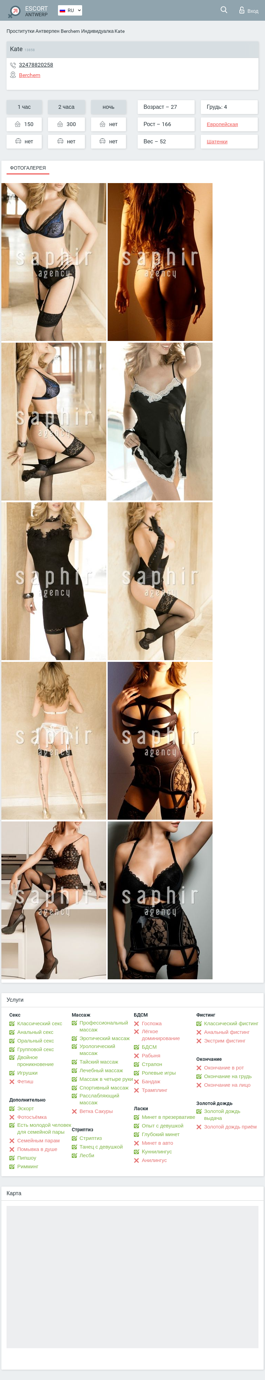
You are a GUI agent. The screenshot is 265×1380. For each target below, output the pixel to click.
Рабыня (151, 1056)
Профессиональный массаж (104, 1026)
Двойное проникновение (35, 1060)
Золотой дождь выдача (222, 1114)
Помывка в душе (37, 1149)
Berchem (70, 31)
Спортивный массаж (104, 1088)
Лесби (87, 1155)
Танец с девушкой (101, 1147)
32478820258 (36, 64)
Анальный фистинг (227, 1032)
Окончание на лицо (227, 1085)
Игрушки (27, 1073)
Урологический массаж (97, 1049)
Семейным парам (38, 1141)
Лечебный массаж (101, 1070)
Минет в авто (157, 1143)
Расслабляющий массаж (99, 1099)
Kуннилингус (157, 1152)
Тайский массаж (99, 1062)
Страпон (152, 1064)
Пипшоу (26, 1158)
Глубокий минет (161, 1134)
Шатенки (217, 142)
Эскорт (25, 1108)
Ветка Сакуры (96, 1111)
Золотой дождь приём (230, 1127)
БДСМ (149, 1047)
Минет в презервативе (168, 1117)
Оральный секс (35, 1041)
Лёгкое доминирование (161, 1034)
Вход (248, 10)
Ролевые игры (159, 1073)
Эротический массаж (105, 1038)
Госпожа (152, 1023)
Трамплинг (154, 1090)
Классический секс (39, 1023)
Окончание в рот (224, 1068)
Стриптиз (91, 1138)
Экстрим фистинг (225, 1041)
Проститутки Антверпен (33, 31)
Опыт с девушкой (163, 1126)
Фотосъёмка (32, 1117)
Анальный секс (35, 1032)
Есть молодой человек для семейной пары (44, 1128)
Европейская (222, 124)
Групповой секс (35, 1049)
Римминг (27, 1166)
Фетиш (25, 1081)
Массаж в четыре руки (106, 1079)
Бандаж (151, 1081)
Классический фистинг (231, 1023)
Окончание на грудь (228, 1076)
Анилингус (154, 1160)
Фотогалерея (28, 168)
